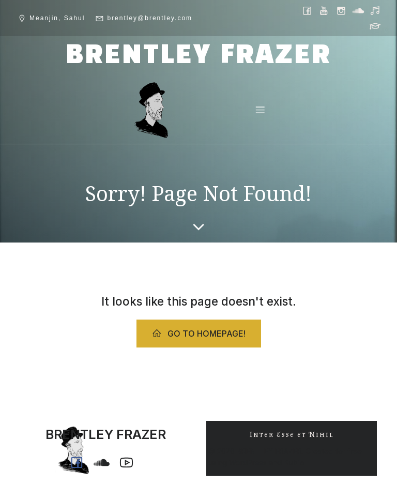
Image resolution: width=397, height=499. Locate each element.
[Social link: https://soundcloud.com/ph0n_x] (359, 10)
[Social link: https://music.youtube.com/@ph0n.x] (376, 10)
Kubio (294, 462)
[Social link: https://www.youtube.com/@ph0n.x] (324, 10)
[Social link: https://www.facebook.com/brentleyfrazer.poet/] (307, 10)
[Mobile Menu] (260, 109)
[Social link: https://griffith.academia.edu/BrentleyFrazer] (376, 26)
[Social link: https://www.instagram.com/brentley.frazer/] (341, 10)
